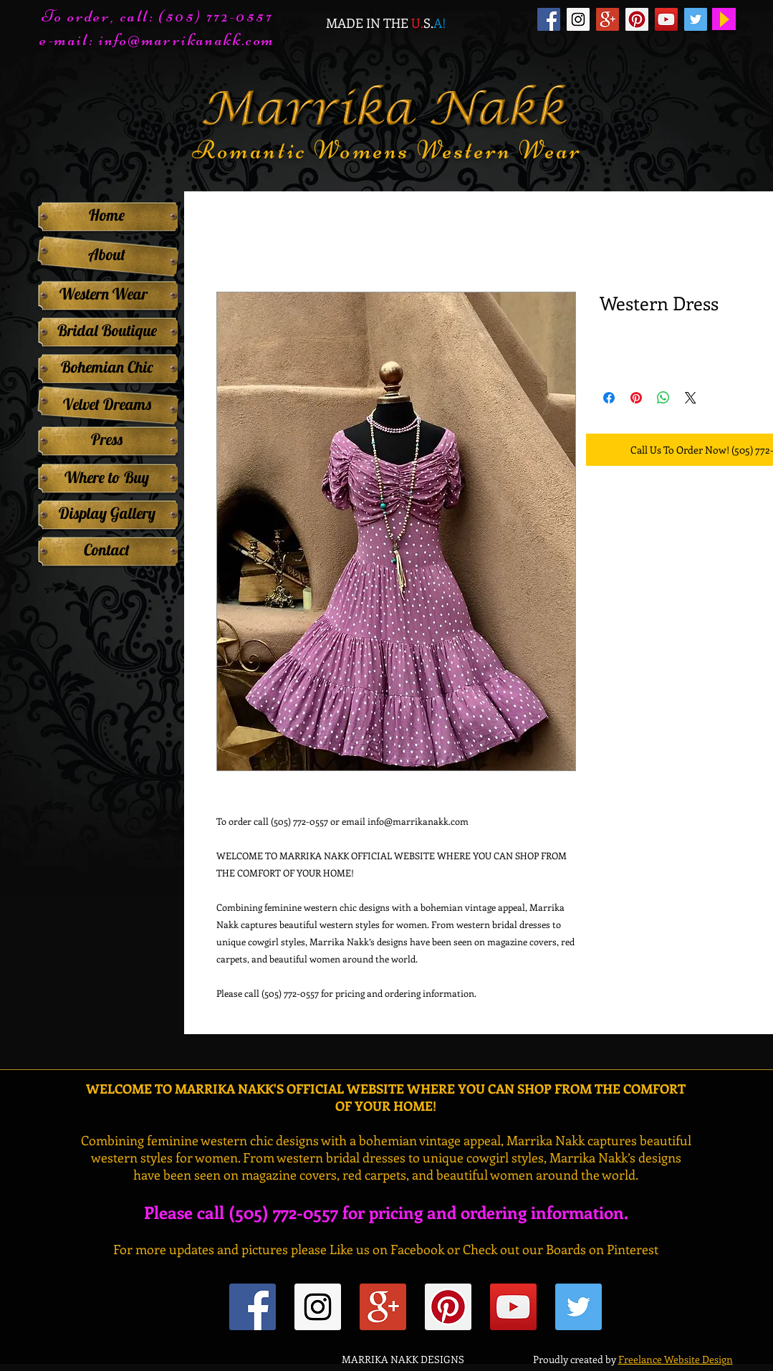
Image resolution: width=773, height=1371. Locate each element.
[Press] (107, 439)
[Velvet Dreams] (107, 404)
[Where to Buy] (107, 477)
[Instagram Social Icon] (578, 19)
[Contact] (107, 549)
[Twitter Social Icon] (695, 19)
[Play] (724, 19)
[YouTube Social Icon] (666, 19)
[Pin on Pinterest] (636, 397)
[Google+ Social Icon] (607, 19)
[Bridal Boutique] (107, 330)
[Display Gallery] (107, 513)
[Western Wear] (104, 293)
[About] (107, 254)
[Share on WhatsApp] (663, 397)
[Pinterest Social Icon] (636, 19)
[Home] (107, 215)
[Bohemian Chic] (107, 367)
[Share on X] (690, 397)
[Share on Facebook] (609, 397)
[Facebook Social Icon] (548, 19)
